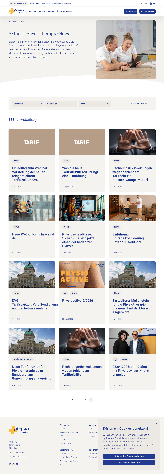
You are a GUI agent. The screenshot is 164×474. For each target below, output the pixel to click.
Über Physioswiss (64, 12)
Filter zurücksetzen (139, 104)
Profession (94, 432)
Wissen (32, 12)
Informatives (95, 450)
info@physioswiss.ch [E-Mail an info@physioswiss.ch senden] (18, 457)
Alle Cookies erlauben (129, 462)
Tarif (91, 428)
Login (146, 3)
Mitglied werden (147, 12)
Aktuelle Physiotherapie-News (40, 33)
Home (13, 22)
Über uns (63, 453)
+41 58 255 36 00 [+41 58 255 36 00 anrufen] (16, 453)
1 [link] (72, 400)
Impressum (94, 453)
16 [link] (85, 400)
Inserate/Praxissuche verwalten (69, 434)
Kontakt (63, 439)
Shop (44, 3)
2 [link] (77, 400)
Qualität (92, 436)
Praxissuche (131, 12)
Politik (62, 465)
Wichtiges (64, 425)
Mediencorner (35, 3)
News (62, 428)
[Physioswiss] (16, 12)
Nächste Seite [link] (91, 400)
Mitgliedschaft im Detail (70, 457)
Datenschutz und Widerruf (122, 447)
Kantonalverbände (18, 3)
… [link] (81, 400)
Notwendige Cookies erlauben (129, 455)
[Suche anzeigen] (154, 3)
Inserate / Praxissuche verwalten (60, 3)
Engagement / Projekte (70, 461)
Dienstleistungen (46, 12)
